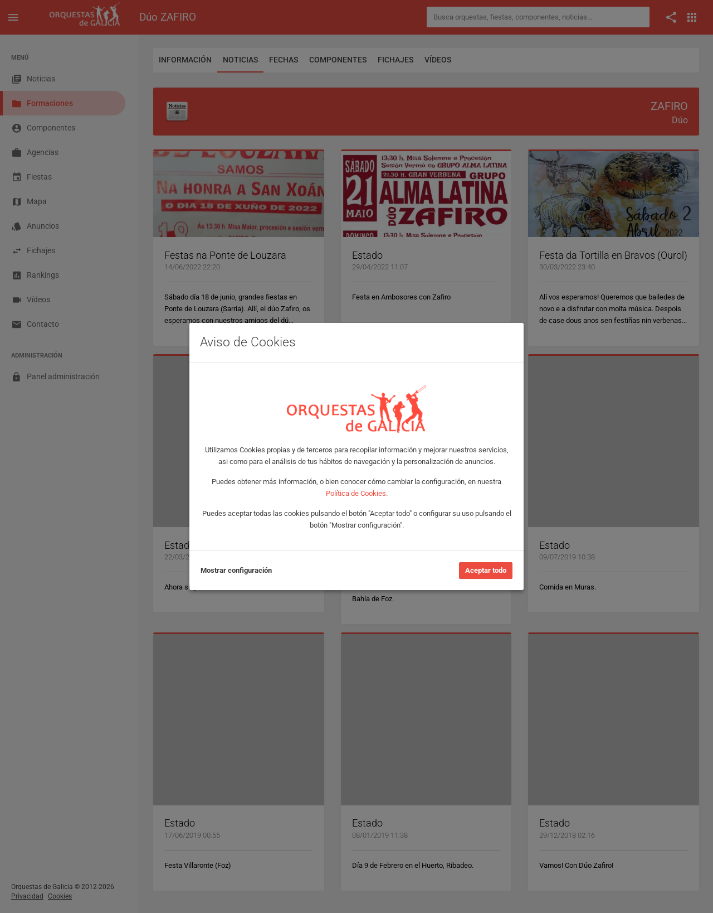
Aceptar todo (485, 570)
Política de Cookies (356, 493)
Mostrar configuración (236, 570)
